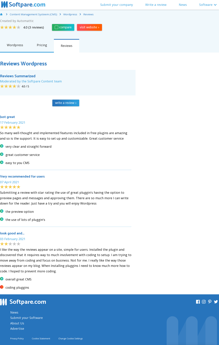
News (183, 5)
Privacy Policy (17, 338)
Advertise (17, 328)
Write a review (155, 5)
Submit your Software (26, 318)
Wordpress (15, 45)
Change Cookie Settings (70, 338)
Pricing (42, 45)
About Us (17, 323)
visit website (89, 27)
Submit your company (116, 5)
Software (205, 5)
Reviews (66, 46)
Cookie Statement (41, 338)
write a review (65, 103)
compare (63, 27)
